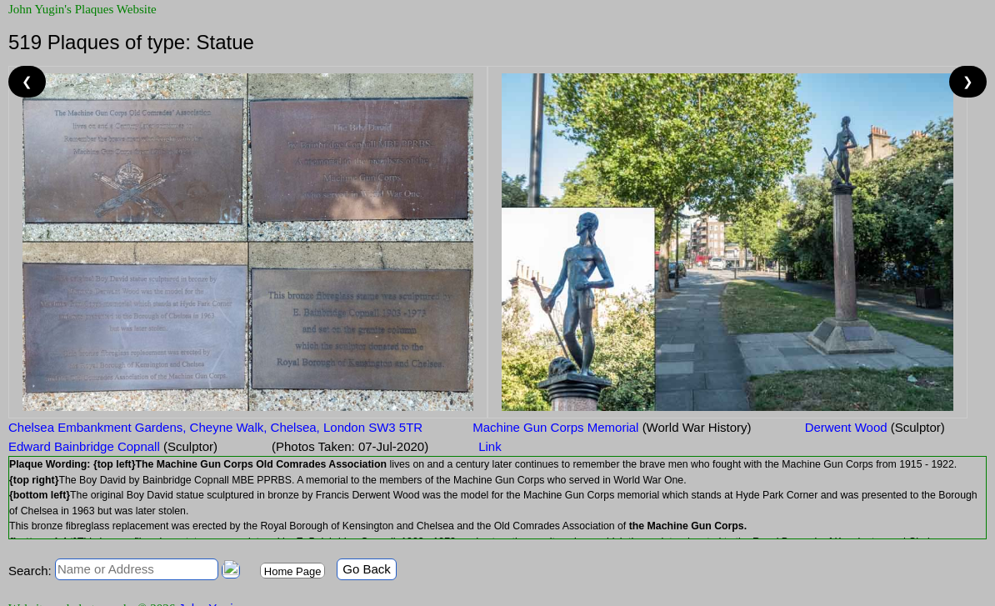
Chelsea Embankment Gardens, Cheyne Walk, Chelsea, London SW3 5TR (215, 427)
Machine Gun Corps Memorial (611, 427)
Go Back (366, 569)
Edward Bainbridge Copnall (113, 446)
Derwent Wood (872, 427)
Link (490, 446)
